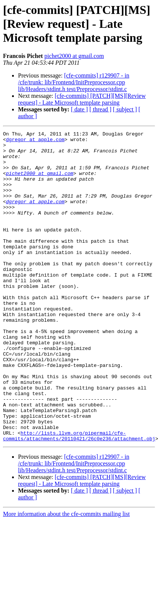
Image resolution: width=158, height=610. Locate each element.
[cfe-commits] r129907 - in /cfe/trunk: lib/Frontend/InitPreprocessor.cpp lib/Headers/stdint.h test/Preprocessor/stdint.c (73, 82)
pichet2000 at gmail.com (74, 56)
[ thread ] (100, 109)
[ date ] (79, 109)
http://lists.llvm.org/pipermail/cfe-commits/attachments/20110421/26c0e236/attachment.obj (79, 497)
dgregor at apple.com (35, 141)
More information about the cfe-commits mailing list (66, 576)
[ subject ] (125, 109)
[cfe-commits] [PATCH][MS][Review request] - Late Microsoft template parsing (82, 99)
